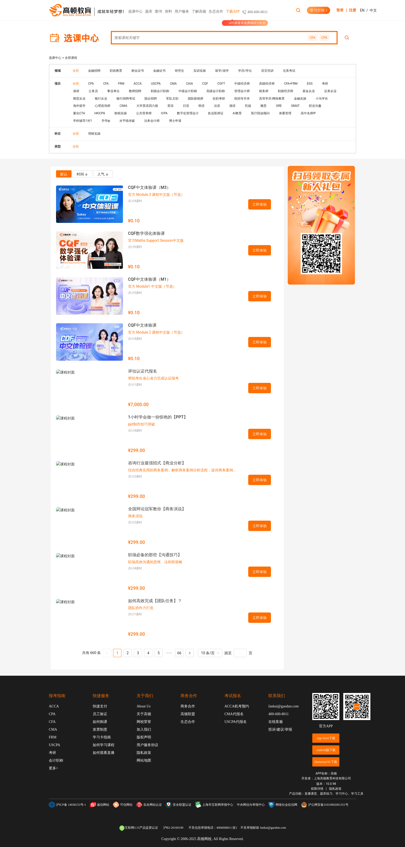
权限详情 (317, 788)
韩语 (201, 106)
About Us (144, 706)
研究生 (179, 70)
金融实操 (300, 98)
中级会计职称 (187, 91)
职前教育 (116, 70)
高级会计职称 (215, 91)
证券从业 (330, 91)
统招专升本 (242, 98)
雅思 (263, 106)
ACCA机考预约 (236, 706)
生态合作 (216, 11)
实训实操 (199, 70)
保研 (76, 91)
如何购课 (100, 722)
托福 (248, 106)
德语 (232, 106)
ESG (310, 83)
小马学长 (322, 98)
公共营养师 (144, 113)
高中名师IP (308, 113)
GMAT (295, 106)
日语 (186, 106)
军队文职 (172, 98)
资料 (168, 11)
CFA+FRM (291, 83)
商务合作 (188, 706)
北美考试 (289, 70)
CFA (312, 37)
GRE (279, 106)
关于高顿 (144, 714)
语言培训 (267, 70)
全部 (76, 70)
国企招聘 (150, 98)
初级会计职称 (160, 91)
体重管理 (285, 113)
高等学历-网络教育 (272, 98)
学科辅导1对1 (82, 121)
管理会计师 (242, 91)
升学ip (106, 121)
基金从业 (308, 91)
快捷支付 (100, 706)
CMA (173, 83)
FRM (121, 83)
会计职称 (56, 760)
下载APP (233, 15)
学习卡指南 (102, 737)
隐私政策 (144, 753)
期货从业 (79, 98)
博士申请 (175, 121)
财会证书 (137, 70)
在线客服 (275, 722)
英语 (170, 106)
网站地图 (144, 760)
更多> (53, 768)
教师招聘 (135, 91)
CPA (324, 37)
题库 (148, 11)
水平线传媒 (127, 121)
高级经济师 (267, 83)
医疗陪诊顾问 (260, 113)
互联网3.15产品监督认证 (138, 828)
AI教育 (237, 113)
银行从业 (101, 98)
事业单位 (113, 91)
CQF (205, 83)
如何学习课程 (103, 745)
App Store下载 (325, 738)
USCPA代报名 (235, 722)
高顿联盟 (188, 714)
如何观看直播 (103, 753)
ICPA (164, 113)
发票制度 (100, 729)
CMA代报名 (234, 714)
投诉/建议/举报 (280, 729)
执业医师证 (215, 113)
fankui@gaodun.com (283, 706)
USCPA (155, 83)
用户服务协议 (147, 745)
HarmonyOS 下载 (326, 762)
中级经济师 (242, 83)
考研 (325, 83)
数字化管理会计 (188, 113)
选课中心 (135, 15)
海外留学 (79, 106)
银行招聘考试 (125, 98)
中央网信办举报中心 (251, 804)
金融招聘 (94, 70)
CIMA (123, 106)
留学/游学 (222, 70)
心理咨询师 (102, 106)
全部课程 (71, 58)
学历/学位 (245, 70)
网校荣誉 (144, 722)
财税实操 (120, 113)
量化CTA (79, 113)
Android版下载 (326, 750)
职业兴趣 (315, 106)
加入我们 (144, 729)
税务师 (263, 91)
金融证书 (159, 70)
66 (179, 653)
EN (362, 10)
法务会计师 (152, 121)
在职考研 (219, 98)
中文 (373, 10)
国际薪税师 (195, 98)
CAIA (189, 83)
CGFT (221, 83)
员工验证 (100, 714)
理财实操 (94, 133)
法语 (217, 106)
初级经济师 (285, 91)
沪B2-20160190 (173, 827)
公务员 (93, 91)
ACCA (138, 83)
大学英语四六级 (147, 106)
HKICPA (99, 113)
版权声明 (144, 737)
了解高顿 (199, 11)
